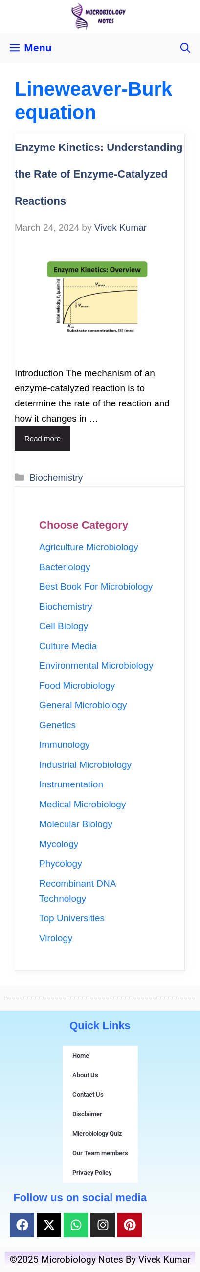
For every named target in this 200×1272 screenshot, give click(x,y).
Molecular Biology (75, 824)
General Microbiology (83, 705)
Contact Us (88, 1094)
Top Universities (72, 918)
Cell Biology (63, 626)
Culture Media (68, 646)
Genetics (57, 725)
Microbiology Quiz (97, 1133)
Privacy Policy (91, 1172)
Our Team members (100, 1153)
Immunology (64, 745)
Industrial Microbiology (85, 765)
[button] (185, 48)
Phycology (60, 863)
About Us (85, 1075)
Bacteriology (64, 567)
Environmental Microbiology (96, 665)
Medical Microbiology (82, 804)
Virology (55, 938)
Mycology (58, 844)
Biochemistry (56, 477)
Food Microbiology (77, 685)
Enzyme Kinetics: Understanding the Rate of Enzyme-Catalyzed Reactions (99, 174)
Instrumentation (71, 784)
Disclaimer (87, 1114)
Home (80, 1055)
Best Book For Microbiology (96, 586)
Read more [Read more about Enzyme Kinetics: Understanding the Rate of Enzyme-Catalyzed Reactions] (42, 438)
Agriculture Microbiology (88, 547)
